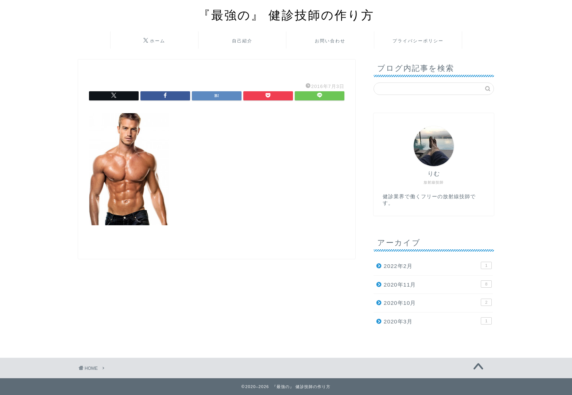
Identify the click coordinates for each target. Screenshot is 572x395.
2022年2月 (438, 265)
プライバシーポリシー (418, 40)
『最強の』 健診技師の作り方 (286, 14)
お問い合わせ (330, 40)
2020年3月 (438, 321)
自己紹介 (242, 40)
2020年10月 (438, 302)
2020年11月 (438, 284)
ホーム (154, 41)
